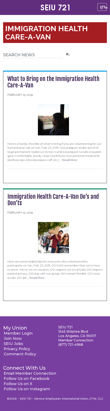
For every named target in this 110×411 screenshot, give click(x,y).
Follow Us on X (18, 384)
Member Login (18, 333)
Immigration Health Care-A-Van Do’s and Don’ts (53, 200)
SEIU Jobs (13, 343)
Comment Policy (20, 354)
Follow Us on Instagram (27, 389)
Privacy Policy (17, 349)
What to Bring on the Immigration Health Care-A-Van (53, 82)
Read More (69, 160)
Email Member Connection (30, 373)
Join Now (13, 338)
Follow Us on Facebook (26, 378)
